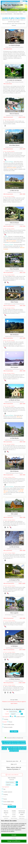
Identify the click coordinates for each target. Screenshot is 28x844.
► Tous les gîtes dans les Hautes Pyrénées (14, 743)
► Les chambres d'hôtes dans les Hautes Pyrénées (17, 749)
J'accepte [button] (13, 835)
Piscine (9, 721)
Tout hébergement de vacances (6, 816)
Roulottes (14, 816)
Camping (5, 719)
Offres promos (22, 816)
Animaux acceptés (7, 727)
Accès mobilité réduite (8, 724)
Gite (11, 716)
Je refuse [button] (14, 838)
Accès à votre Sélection (11, 774)
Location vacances (19, 716)
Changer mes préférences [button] (13, 841)
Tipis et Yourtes (14, 818)
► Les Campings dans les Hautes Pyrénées (13, 741)
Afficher (14, 731)
